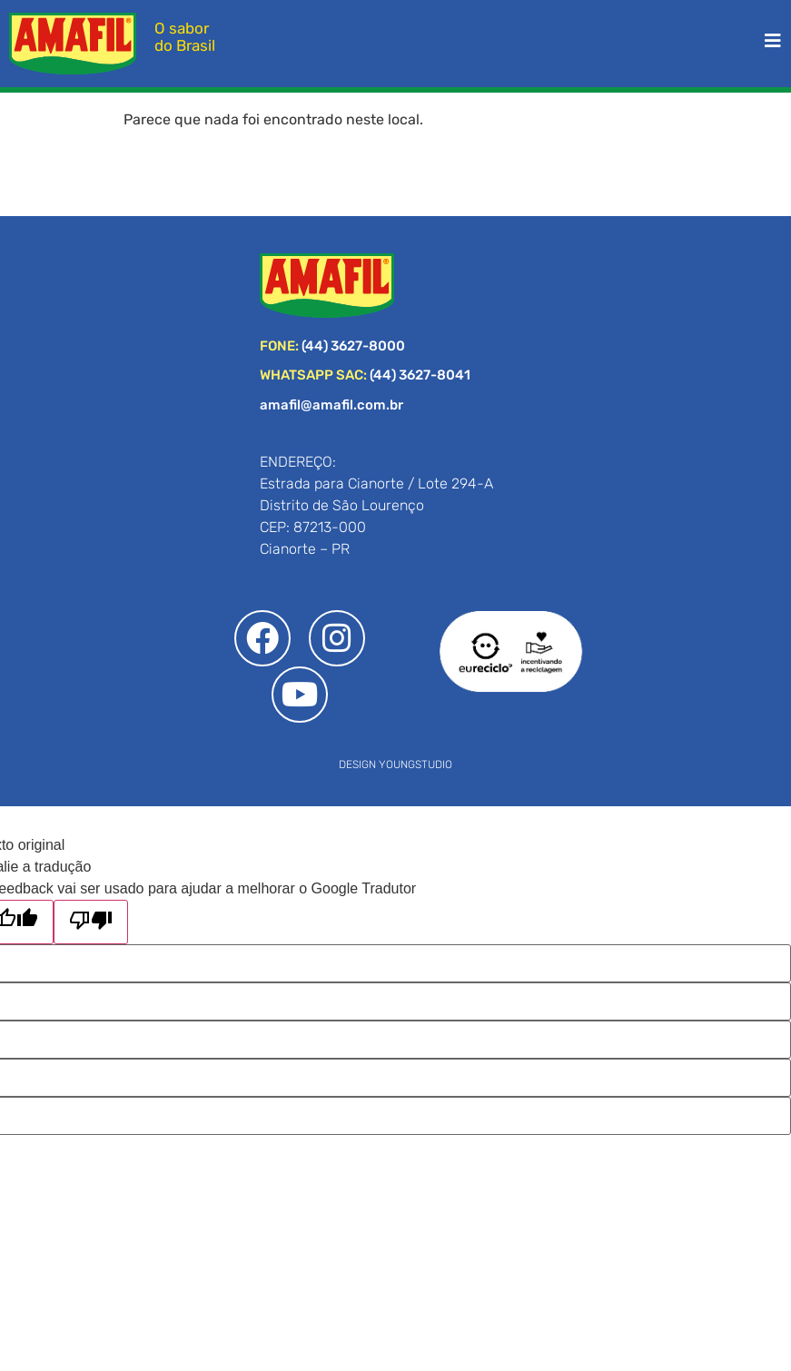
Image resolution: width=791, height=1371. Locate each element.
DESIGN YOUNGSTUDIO (395, 764)
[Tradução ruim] (91, 922)
